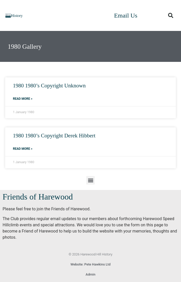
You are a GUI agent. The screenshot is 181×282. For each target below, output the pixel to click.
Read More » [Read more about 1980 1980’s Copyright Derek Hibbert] (22, 149)
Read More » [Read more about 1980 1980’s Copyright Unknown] (22, 99)
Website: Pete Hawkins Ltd (90, 264)
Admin (91, 274)
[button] (171, 15)
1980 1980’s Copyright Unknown (49, 85)
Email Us (125, 15)
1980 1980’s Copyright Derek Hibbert (54, 135)
